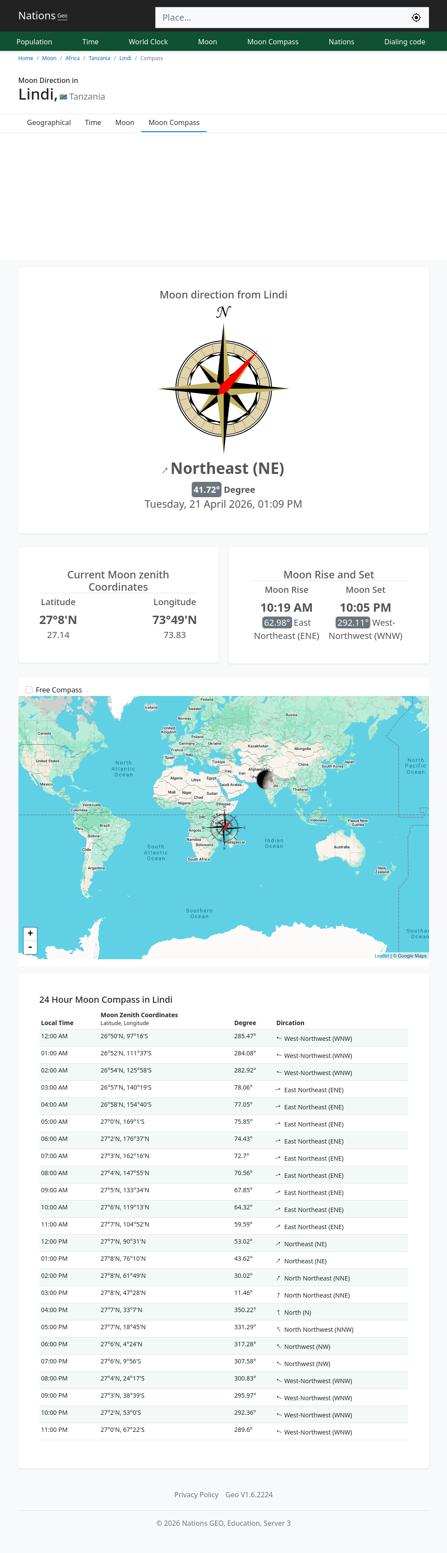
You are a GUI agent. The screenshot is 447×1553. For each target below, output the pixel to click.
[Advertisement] (223, 198)
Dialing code (404, 42)
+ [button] (30, 934)
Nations (341, 42)
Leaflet (382, 955)
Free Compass (59, 690)
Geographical (49, 122)
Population (35, 42)
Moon (207, 42)
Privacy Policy (196, 1494)
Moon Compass (273, 42)
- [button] (30, 947)
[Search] (279, 17)
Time (90, 42)
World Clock (148, 42)
